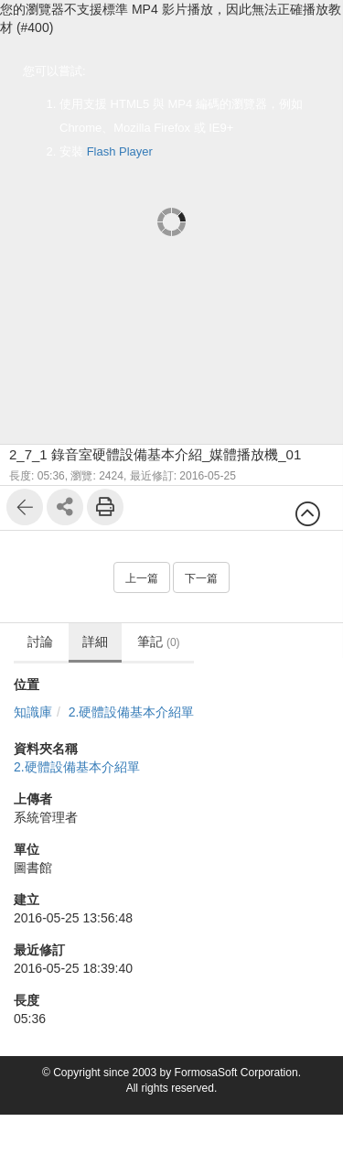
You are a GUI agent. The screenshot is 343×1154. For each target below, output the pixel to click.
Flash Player (120, 151)
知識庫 (33, 712)
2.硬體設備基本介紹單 (132, 712)
